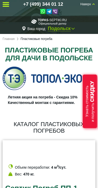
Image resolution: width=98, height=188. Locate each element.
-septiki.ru (49, 21)
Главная (9, 39)
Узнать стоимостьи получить (90, 101)
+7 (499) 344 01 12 (43, 4)
